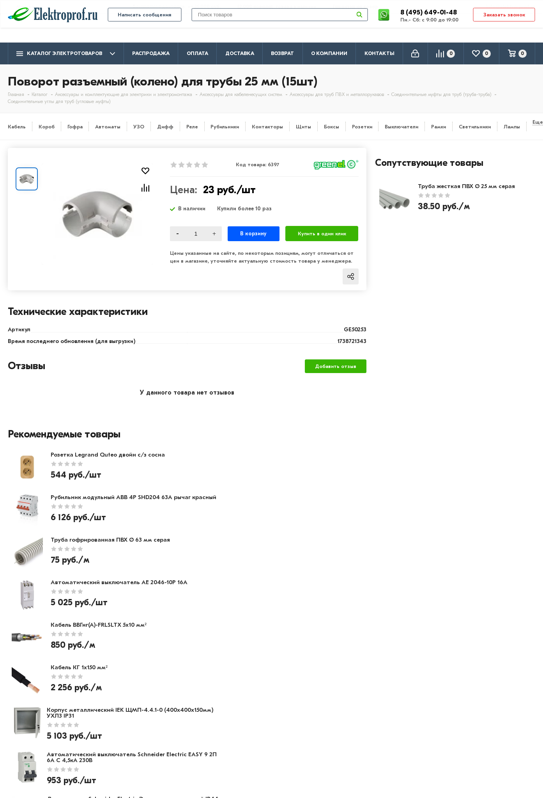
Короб (47, 127)
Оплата (197, 53)
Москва (458, 733)
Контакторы (267, 127)
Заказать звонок (504, 28)
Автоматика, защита (250, 725)
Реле (192, 127)
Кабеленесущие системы (256, 737)
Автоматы (107, 127)
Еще (537, 122)
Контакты (379, 53)
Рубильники (224, 127)
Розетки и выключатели (255, 703)
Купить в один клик (322, 233)
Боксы (331, 127)
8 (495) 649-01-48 (429, 25)
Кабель (17, 127)
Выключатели (401, 127)
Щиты (303, 127)
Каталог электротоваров (65, 53)
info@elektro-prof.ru (506, 7)
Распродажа (151, 53)
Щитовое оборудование (256, 714)
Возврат (282, 53)
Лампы (512, 127)
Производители (31, 703)
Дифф (165, 127)
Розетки (362, 127)
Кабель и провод (244, 691)
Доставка (239, 53)
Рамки (438, 127)
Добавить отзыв (335, 366)
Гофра (75, 127)
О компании (329, 53)
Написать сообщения (144, 28)
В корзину (253, 233)
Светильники (475, 127)
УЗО (138, 127)
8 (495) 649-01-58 (473, 702)
